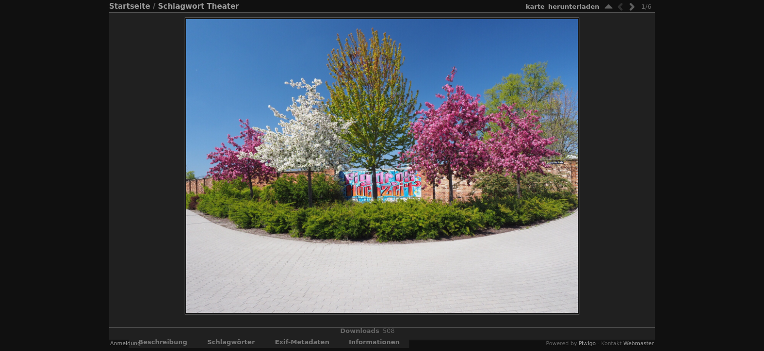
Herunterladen (573, 6)
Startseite (129, 6)
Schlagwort (181, 6)
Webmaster (638, 343)
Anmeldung (125, 343)
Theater (223, 6)
